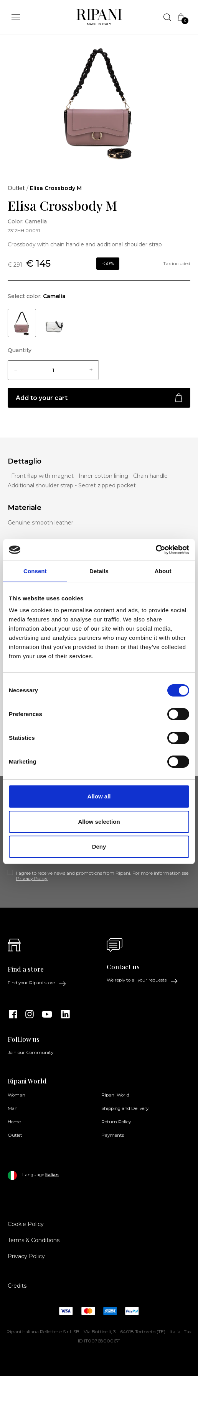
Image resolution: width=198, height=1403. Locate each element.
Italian (52, 1174)
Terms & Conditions (33, 1240)
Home (14, 1121)
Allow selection (99, 821)
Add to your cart (99, 397)
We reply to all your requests (142, 980)
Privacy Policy (32, 878)
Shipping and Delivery (124, 1108)
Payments (112, 1135)
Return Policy (116, 1121)
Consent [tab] (35, 571)
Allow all (99, 796)
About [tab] (163, 571)
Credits (17, 1285)
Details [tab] (99, 571)
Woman (16, 1095)
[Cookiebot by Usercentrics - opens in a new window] (155, 550)
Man (13, 1108)
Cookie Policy (26, 1224)
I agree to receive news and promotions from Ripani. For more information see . (102, 875)
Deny (99, 846)
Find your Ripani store (37, 983)
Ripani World (115, 1095)
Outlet (16, 188)
